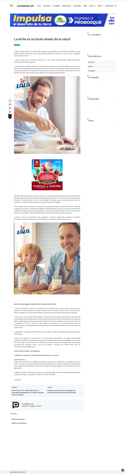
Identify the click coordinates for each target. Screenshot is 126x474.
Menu (100, 6)
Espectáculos (66, 6)
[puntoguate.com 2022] (17, 472)
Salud (85, 6)
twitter (39, 406)
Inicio (39, 6)
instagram (32, 406)
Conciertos (46, 6)
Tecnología (77, 6)
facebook (25, 406)
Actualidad (56, 6)
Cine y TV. (92, 6)
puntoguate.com (27, 404)
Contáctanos (109, 6)
